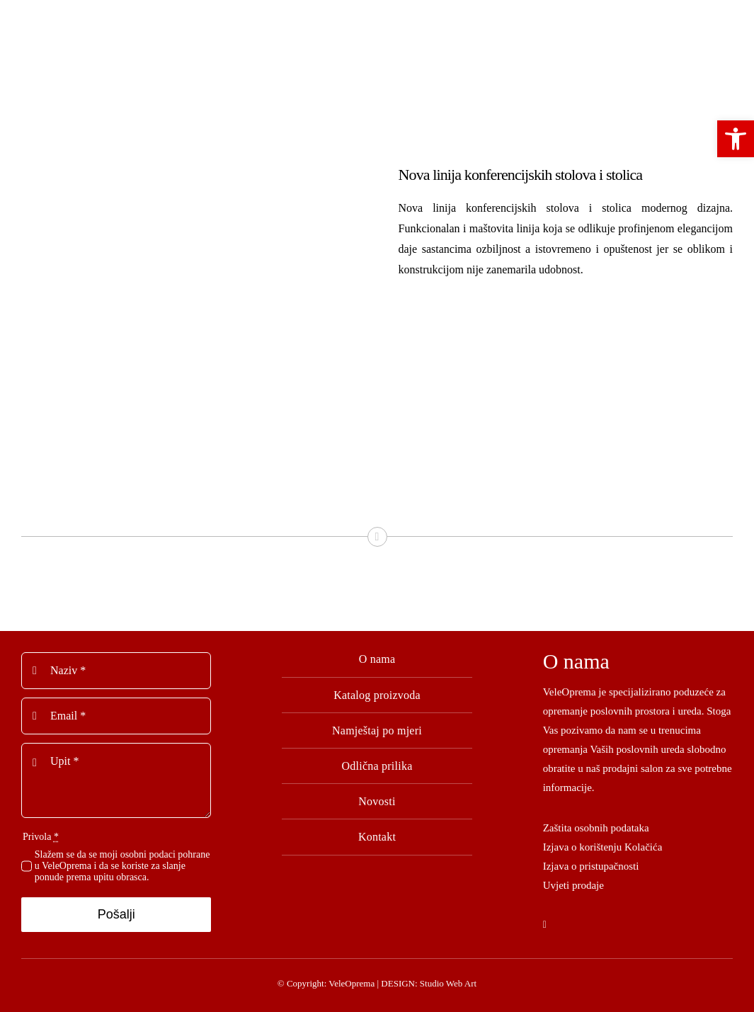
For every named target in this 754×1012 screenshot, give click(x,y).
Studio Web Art (448, 983)
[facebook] (545, 925)
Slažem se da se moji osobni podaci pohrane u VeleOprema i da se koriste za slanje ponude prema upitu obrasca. (122, 865)
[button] (735, 138)
